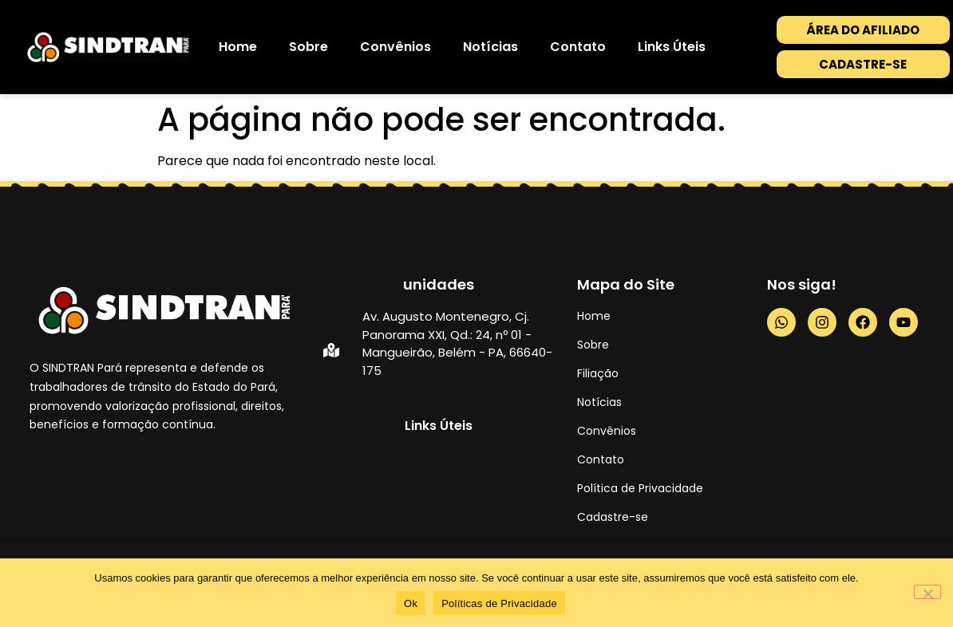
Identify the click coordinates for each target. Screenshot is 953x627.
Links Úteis (672, 46)
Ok (410, 603)
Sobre (308, 46)
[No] (927, 592)
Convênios (395, 46)
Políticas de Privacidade (499, 603)
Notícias (490, 46)
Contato (578, 46)
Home (238, 46)
